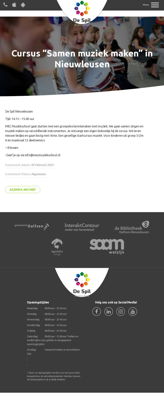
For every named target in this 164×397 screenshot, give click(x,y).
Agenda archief (23, 189)
